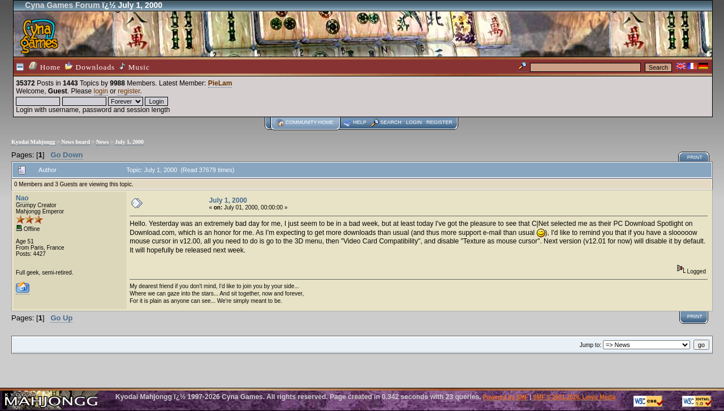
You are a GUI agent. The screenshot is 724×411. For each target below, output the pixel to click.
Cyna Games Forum (62, 5)
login (101, 91)
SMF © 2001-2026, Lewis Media (574, 397)
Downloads (90, 66)
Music (134, 66)
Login (414, 122)
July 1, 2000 (129, 142)
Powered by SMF (505, 397)
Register (439, 122)
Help (360, 122)
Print (695, 157)
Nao (22, 198)
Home (45, 66)
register (129, 91)
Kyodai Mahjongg (33, 142)
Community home (310, 122)
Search (391, 122)
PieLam (220, 83)
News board (75, 142)
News (102, 142)
